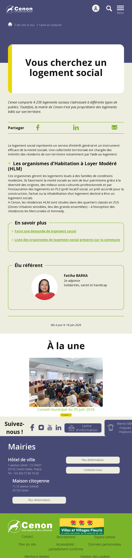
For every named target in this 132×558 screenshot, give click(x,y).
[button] (120, 10)
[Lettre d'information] (82, 427)
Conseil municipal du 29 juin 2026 (66, 409)
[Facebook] (38, 128)
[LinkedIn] (76, 128)
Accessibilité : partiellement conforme (66, 546)
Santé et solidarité (50, 25)
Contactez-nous (93, 470)
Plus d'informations (93, 460)
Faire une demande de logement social (45, 231)
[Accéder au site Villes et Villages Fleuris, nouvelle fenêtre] (82, 526)
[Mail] (114, 128)
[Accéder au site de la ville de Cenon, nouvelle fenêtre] (30, 526)
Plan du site (27, 544)
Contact (27, 536)
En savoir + (66, 415)
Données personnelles (104, 544)
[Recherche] (107, 10)
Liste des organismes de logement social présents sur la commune (67, 239)
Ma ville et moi (26, 25)
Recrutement (66, 537)
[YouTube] (50, 428)
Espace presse (104, 537)
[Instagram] (41, 428)
